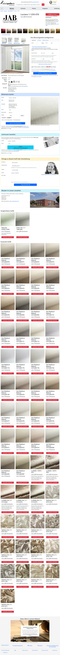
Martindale (25, 86)
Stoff (23, 41)
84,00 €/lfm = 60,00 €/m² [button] (7, 237)
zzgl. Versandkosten (52, 70)
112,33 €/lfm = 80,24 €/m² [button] (22, 237)
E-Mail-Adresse (4, 165)
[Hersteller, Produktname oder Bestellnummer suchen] (29, 4)
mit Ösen (39, 40)
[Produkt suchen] (43, 4)
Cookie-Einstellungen (5, 650)
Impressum (5, 652)
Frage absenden (25, 184)
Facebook (30, 645)
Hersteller (3, 104)
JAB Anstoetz (10, 11)
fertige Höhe (33, 58)
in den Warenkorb (15, 123)
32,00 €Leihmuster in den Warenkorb (20, 147)
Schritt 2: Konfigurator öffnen (45, 73)
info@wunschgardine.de (17, 645)
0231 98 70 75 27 (35, 2)
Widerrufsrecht (25, 650)
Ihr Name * (3, 162)
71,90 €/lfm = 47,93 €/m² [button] (52, 512)
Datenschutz (54, 650)
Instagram (40, 645)
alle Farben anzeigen (6, 34)
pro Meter (52, 14)
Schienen (23, 8)
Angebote (45, 8)
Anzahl (32, 42)
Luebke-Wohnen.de (15, 201)
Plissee (34, 8)
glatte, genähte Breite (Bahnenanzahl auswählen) (41, 48)
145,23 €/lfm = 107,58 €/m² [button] (37, 482)
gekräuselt (34, 40)
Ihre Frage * (3, 175)
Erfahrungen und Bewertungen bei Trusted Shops (52, 646)
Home (2, 11)
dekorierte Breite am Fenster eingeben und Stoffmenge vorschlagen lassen (44, 50)
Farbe (46, 42)
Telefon (2, 169)
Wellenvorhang (45, 40)
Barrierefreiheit (35, 650)
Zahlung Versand (45, 650)
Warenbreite (3, 112)
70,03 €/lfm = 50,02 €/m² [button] (7, 267)
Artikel (2, 97)
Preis (2, 100)
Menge (2, 115)
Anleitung (56, 8)
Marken (12, 8)
